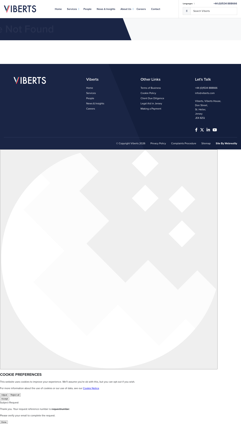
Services (72, 9)
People (87, 9)
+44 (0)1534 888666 (225, 3)
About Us (125, 9)
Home (58, 9)
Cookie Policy (148, 93)
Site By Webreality (226, 143)
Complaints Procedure (183, 143)
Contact (155, 9)
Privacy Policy (158, 143)
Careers (141, 9)
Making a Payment (151, 108)
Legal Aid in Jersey (151, 103)
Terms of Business (151, 88)
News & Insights (106, 9)
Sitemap (206, 143)
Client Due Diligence (152, 98)
